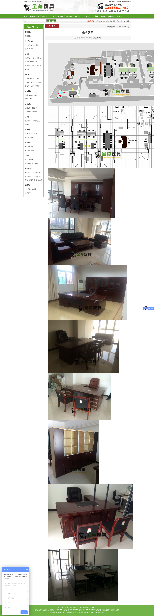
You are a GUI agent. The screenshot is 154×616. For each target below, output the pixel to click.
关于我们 (67, 607)
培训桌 (27, 69)
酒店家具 (111, 16)
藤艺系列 (28, 193)
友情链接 (86, 607)
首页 (25, 16)
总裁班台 (28, 58)
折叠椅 (27, 86)
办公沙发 (69, 16)
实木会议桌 (28, 121)
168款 (35, 95)
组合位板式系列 (36, 172)
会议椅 (27, 82)
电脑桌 (34, 65)
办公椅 (52, 16)
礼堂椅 (32, 86)
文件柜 (103, 16)
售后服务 (73, 607)
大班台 (34, 58)
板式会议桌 (36, 121)
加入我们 (80, 607)
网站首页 (119, 27)
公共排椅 (38, 82)
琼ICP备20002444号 (98, 612)
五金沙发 (28, 112)
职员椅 (37, 78)
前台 (26, 134)
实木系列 (28, 189)
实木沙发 (34, 112)
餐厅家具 (28, 172)
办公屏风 (60, 16)
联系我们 (127, 1)
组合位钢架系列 (36, 176)
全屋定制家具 (120, 21)
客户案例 (112, 1)
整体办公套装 (34, 16)
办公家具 (126, 21)
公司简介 (120, 1)
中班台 (39, 58)
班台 (26, 180)
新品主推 (28, 36)
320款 (31, 95)
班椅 (35, 180)
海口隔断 (112, 21)
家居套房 (120, 16)
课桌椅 (37, 86)
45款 (26, 95)
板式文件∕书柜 (29, 163)
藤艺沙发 (34, 108)
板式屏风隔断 (29, 146)
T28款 (27, 99)
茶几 (31, 137)
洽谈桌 (39, 65)
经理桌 (27, 62)
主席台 (36, 134)
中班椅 (32, 78)
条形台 (31, 134)
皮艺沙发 (28, 108)
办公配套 (86, 16)
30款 (31, 99)
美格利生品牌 (29, 49)
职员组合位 (33, 62)
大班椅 (27, 78)
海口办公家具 (106, 610)
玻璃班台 (28, 65)
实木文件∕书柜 (29, 159)
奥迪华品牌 (28, 45)
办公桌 (44, 16)
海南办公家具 (115, 610)
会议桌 (77, 16)
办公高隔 (95, 16)
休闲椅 (32, 82)
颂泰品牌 (35, 45)
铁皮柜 (37, 163)
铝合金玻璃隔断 (30, 150)
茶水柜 (27, 137)
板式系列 (34, 189)
